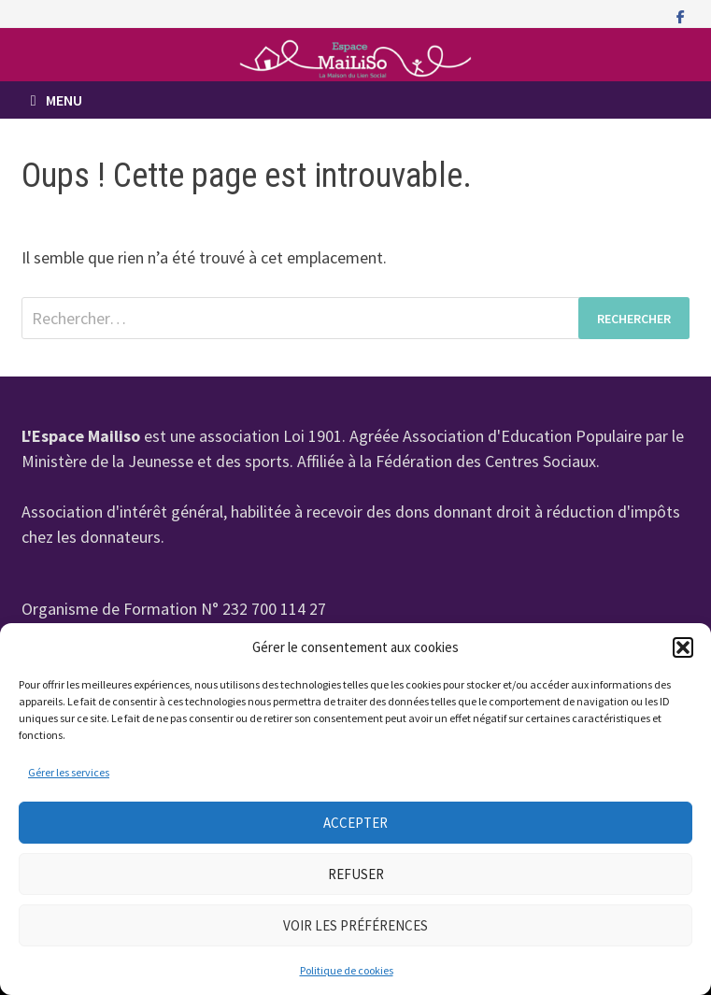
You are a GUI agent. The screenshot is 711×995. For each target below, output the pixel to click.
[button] (683, 647)
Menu (56, 100)
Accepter (355, 823)
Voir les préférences (355, 925)
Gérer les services (68, 772)
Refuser (356, 874)
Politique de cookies (346, 970)
